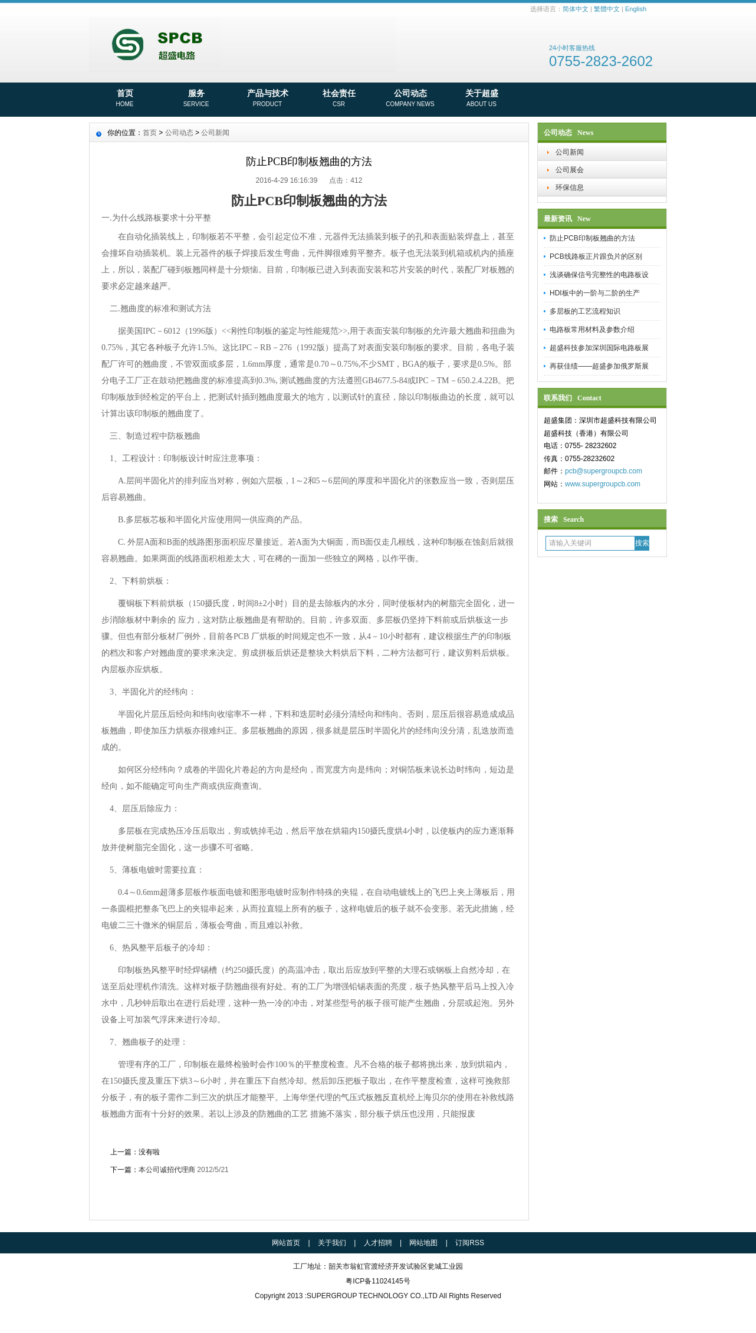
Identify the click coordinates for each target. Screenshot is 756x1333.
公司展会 (570, 170)
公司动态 (410, 99)
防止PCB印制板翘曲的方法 (592, 238)
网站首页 (286, 1243)
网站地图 (423, 1243)
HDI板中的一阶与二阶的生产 (595, 293)
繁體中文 (607, 8)
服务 (196, 99)
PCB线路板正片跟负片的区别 (596, 256)
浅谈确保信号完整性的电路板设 (599, 275)
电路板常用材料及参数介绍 (592, 329)
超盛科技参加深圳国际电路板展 (599, 348)
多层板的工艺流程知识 (585, 311)
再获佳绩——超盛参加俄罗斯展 (599, 366)
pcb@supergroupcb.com (603, 471)
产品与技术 (267, 99)
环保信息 (570, 187)
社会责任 (339, 99)
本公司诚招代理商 (167, 1170)
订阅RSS (469, 1243)
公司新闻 (570, 152)
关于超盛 (481, 99)
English (635, 8)
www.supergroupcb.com (602, 484)
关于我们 (332, 1243)
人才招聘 (378, 1243)
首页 (125, 99)
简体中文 (576, 8)
